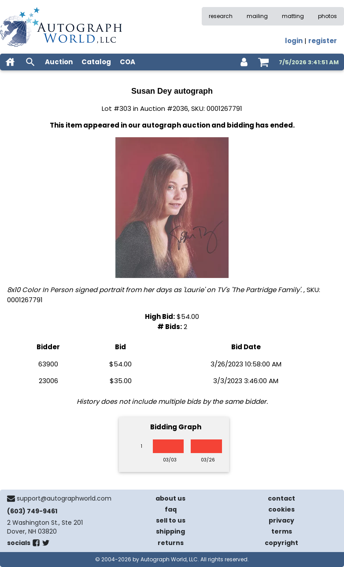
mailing (257, 16)
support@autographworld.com (64, 498)
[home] (10, 62)
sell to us (170, 520)
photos (327, 16)
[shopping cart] (263, 62)
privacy (281, 520)
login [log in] (294, 40)
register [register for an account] (322, 40)
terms (281, 531)
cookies (281, 509)
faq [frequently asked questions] (171, 509)
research (221, 16)
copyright (281, 542)
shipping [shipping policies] (170, 531)
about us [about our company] (170, 498)
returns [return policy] (171, 542)
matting (293, 16)
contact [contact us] (281, 498)
